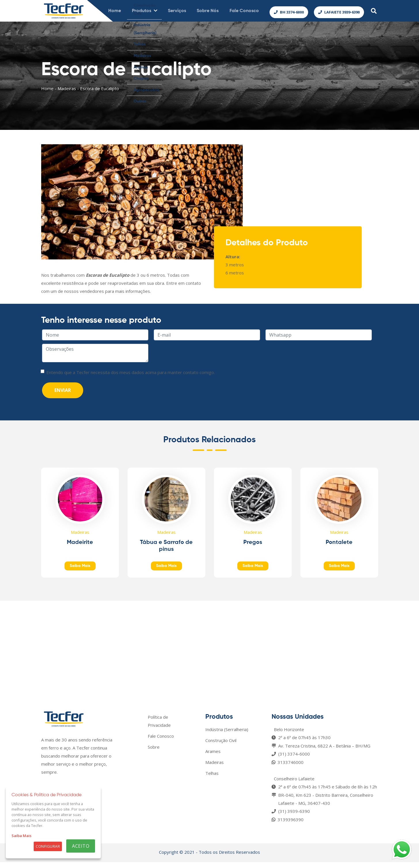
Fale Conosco (161, 741)
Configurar (48, 846)
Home (47, 93)
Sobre (154, 752)
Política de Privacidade (159, 726)
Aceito (80, 846)
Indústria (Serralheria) (226, 734)
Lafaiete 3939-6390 (339, 13)
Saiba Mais (21, 835)
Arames (213, 756)
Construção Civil (220, 745)
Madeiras (67, 93)
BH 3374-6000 (289, 13)
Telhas (212, 778)
